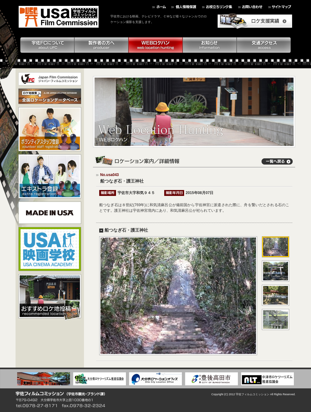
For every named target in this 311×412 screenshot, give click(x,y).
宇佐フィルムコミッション (252, 394)
